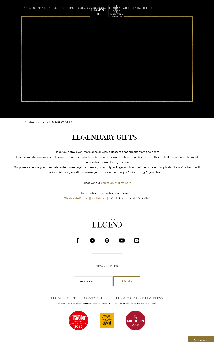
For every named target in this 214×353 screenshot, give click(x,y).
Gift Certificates (118, 8)
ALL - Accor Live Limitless (138, 298)
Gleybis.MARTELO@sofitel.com (85, 198)
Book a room (201, 340)
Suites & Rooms (64, 8)
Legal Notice (63, 298)
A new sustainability (37, 8)
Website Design (149, 303)
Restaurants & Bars (90, 8)
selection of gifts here (116, 182)
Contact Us (94, 298)
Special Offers (142, 8)
